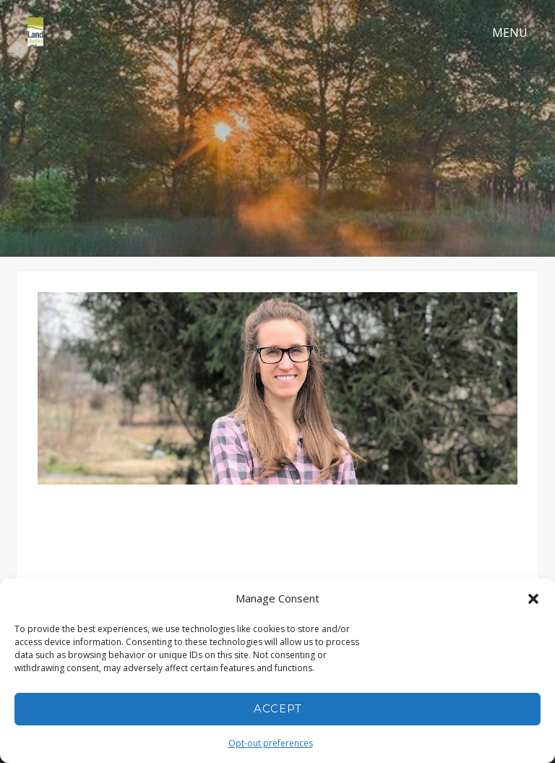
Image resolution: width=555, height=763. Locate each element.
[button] (533, 599)
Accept (278, 708)
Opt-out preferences (270, 743)
